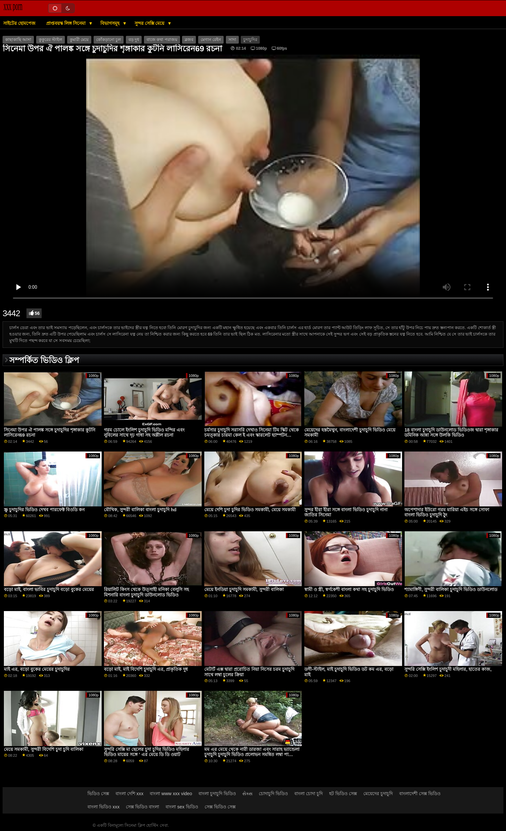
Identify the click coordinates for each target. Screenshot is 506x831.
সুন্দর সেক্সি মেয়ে (150, 23)
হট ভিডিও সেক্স (343, 793)
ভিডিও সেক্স (98, 793)
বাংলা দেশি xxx (130, 793)
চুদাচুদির (250, 39)
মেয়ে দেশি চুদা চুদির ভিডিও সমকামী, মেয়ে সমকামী (250, 509)
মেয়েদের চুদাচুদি (378, 793)
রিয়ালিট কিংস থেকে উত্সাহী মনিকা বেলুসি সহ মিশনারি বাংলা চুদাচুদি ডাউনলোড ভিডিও (146, 592)
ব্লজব (189, 39)
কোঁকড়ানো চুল (108, 39)
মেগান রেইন (211, 39)
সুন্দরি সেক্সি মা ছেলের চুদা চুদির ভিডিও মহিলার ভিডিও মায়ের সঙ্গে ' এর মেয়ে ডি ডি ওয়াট (146, 752)
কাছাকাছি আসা (18, 39)
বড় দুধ (133, 39)
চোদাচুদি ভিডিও (273, 793)
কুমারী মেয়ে (79, 39)
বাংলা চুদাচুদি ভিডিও (217, 793)
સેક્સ (247, 793)
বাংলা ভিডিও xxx (103, 806)
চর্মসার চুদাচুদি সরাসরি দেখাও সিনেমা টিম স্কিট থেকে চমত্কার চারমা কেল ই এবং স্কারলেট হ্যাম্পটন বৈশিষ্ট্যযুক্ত (251, 435)
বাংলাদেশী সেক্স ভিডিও (419, 793)
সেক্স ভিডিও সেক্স (220, 806)
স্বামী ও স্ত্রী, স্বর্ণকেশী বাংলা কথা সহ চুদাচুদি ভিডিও (349, 589)
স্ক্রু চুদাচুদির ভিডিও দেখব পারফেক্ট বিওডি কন (44, 509)
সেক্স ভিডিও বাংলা (142, 806)
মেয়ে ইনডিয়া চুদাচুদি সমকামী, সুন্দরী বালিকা (244, 589)
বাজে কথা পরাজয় (162, 39)
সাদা (232, 39)
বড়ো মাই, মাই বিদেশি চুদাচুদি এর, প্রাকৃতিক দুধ (146, 669)
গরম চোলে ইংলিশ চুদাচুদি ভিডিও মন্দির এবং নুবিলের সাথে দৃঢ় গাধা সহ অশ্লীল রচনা (144, 432)
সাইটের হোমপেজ (19, 23)
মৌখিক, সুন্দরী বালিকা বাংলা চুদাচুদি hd (140, 509)
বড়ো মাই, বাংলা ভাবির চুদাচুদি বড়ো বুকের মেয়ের (49, 589)
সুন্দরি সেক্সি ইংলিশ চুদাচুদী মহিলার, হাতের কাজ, (447, 669)
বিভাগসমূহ (110, 23)
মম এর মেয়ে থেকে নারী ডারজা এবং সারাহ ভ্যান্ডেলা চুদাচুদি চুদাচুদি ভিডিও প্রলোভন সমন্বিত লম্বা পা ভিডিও (251, 755)
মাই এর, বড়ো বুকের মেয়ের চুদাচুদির (37, 669)
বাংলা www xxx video (171, 793)
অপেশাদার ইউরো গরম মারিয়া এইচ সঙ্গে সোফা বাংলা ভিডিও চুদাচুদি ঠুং (446, 512)
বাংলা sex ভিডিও (182, 806)
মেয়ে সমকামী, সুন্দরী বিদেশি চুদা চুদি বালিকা (43, 749)
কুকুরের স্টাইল (50, 39)
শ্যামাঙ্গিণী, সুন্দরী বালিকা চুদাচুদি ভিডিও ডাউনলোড (450, 589)
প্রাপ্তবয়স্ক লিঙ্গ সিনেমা (66, 23)
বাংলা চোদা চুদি (308, 793)
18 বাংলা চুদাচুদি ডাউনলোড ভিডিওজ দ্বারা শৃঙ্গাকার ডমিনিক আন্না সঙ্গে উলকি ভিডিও (451, 432)
